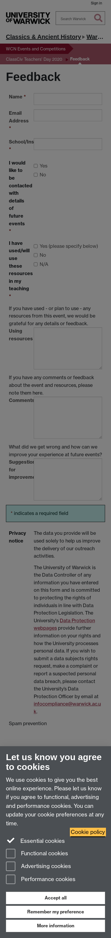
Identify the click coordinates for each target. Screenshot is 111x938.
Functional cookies (37, 853)
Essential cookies (35, 840)
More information (55, 926)
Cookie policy (88, 832)
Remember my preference (55, 912)
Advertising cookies (38, 866)
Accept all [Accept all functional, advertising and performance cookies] (56, 898)
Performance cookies (40, 879)
